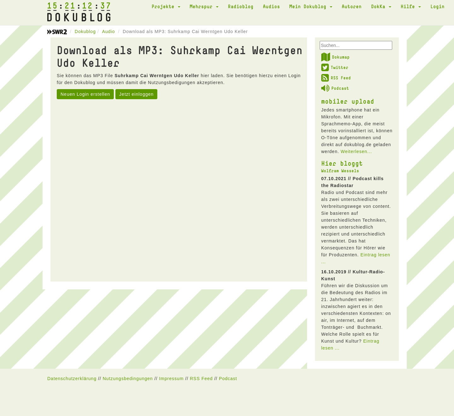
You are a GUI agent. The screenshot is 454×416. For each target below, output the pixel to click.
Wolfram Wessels (340, 170)
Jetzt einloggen (136, 94)
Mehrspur (204, 6)
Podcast (335, 88)
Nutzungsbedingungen (128, 378)
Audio (108, 31)
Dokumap (335, 57)
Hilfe (411, 6)
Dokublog (85, 31)
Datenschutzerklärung (71, 378)
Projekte (166, 6)
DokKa (381, 6)
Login (437, 6)
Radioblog (240, 6)
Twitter (334, 67)
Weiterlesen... (356, 151)
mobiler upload (347, 101)
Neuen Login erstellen (85, 94)
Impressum (171, 378)
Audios (271, 6)
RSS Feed (336, 77)
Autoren (352, 6)
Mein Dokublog (310, 6)
